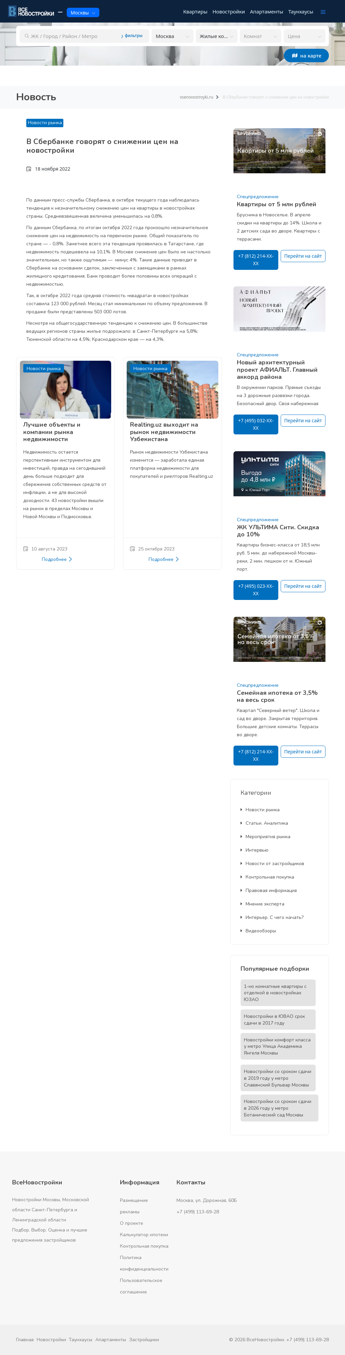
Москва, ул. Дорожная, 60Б (207, 1200)
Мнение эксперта (262, 904)
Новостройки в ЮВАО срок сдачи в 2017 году (274, 1019)
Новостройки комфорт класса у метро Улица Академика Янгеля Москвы (277, 1047)
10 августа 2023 (45, 549)
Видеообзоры (258, 931)
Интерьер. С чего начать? (272, 917)
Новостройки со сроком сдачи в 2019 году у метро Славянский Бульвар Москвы (277, 1078)
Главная (25, 1339)
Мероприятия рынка (265, 836)
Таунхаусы (80, 1339)
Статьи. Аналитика (264, 823)
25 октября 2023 (152, 549)
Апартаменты (110, 1339)
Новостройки (51, 1339)
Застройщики (144, 1339)
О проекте (131, 1223)
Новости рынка (45, 122)
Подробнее (57, 560)
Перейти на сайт (303, 256)
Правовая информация (269, 890)
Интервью (255, 850)
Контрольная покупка (267, 877)
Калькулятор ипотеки (144, 1235)
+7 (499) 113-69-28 (198, 1212)
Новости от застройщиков (272, 863)
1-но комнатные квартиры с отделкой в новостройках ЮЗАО (275, 993)
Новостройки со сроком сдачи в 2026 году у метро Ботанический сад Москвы (277, 1108)
